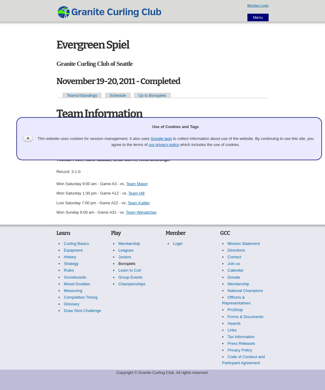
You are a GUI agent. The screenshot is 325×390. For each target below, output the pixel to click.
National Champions (245, 290)
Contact (234, 257)
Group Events (131, 277)
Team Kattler (139, 203)
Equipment (73, 250)
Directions (236, 250)
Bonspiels (127, 263)
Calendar (236, 270)
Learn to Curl (130, 270)
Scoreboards (75, 277)
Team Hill (136, 193)
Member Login (258, 5)
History (70, 257)
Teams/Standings (82, 95)
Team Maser (137, 183)
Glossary (71, 304)
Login (178, 243)
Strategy (71, 263)
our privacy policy (164, 144)
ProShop (235, 309)
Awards (234, 323)
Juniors (125, 257)
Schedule (117, 95)
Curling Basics (76, 243)
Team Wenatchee (141, 212)
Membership (129, 243)
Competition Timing (81, 297)
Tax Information (241, 336)
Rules (69, 270)
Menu (258, 17)
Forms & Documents (245, 316)
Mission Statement (244, 243)
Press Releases (241, 343)
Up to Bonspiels (152, 95)
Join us (234, 263)
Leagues (126, 250)
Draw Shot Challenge (82, 310)
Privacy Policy (240, 350)
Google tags (161, 138)
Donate (234, 277)
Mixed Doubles (77, 284)
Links (232, 330)
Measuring (73, 290)
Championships (132, 284)
